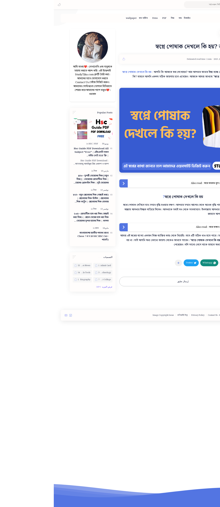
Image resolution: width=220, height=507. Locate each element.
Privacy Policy (144, 406)
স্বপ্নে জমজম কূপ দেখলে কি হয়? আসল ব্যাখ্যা (170, 183)
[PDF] (110, 18)
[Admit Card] (49, 265)
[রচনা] (43, 228)
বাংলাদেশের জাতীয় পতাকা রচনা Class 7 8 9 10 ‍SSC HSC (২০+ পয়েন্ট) (39, 236)
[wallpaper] (77, 18)
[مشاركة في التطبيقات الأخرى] (124, 263)
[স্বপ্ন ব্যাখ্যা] (186, 254)
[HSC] (37, 144)
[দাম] (126, 18)
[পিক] (118, 18)
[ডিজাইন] (133, 18)
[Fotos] (101, 18)
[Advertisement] (39, 343)
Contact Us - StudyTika (164, 406)
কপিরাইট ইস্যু (129, 406)
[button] (5, 4)
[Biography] (28, 279)
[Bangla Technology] (49, 272)
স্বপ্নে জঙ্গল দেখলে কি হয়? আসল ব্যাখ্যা (172, 227)
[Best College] (49, 279)
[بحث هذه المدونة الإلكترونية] (156, 4)
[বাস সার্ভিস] (89, 18)
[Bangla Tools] (28, 272)
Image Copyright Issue (109, 406)
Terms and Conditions (188, 406)
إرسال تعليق (129, 281)
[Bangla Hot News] (28, 265)
